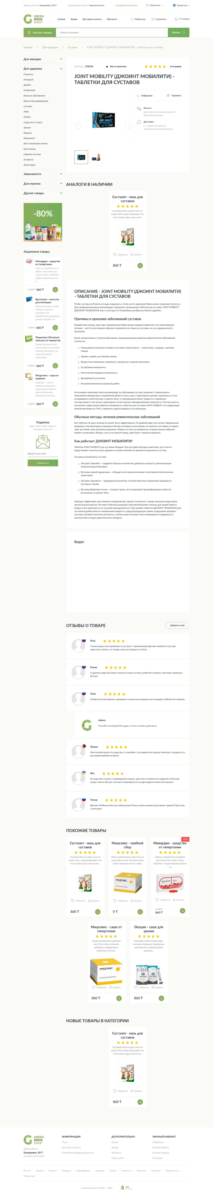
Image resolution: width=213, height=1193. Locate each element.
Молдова (156, 1170)
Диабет (27, 84)
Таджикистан (172, 1170)
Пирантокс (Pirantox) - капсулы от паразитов (47, 339)
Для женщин (32, 59)
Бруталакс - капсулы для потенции (47, 301)
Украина (53, 1170)
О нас (65, 1142)
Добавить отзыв (177, 625)
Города (115, 1147)
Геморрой (28, 79)
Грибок (27, 116)
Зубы (26, 111)
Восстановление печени (35, 143)
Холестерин (29, 164)
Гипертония (29, 90)
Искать (176, 32)
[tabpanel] (103, 120)
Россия (27, 1170)
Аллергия (28, 159)
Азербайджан (83, 1170)
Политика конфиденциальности (78, 1152)
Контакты (112, 19)
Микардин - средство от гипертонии (170, 845)
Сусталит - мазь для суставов (127, 199)
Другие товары (34, 193)
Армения (99, 1170)
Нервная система (32, 154)
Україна (39, 1170)
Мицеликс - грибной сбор (127, 845)
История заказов (160, 1152)
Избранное (157, 1142)
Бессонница (30, 149)
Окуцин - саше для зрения (148, 929)
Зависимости (32, 174)
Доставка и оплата (92, 19)
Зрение (27, 127)
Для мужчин (32, 183)
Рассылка (157, 1158)
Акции (74, 19)
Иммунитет (29, 138)
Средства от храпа (33, 122)
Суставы (28, 106)
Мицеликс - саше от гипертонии (106, 929)
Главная (61, 19)
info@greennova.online (126, 5)
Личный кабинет (160, 1147)
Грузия (112, 1170)
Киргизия (141, 1170)
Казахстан (155, 5)
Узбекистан (29, 1176)
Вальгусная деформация (36, 101)
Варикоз (28, 132)
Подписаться (43, 463)
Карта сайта (118, 1158)
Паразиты (29, 74)
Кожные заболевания (34, 95)
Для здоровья (33, 68)
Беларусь (66, 1170)
